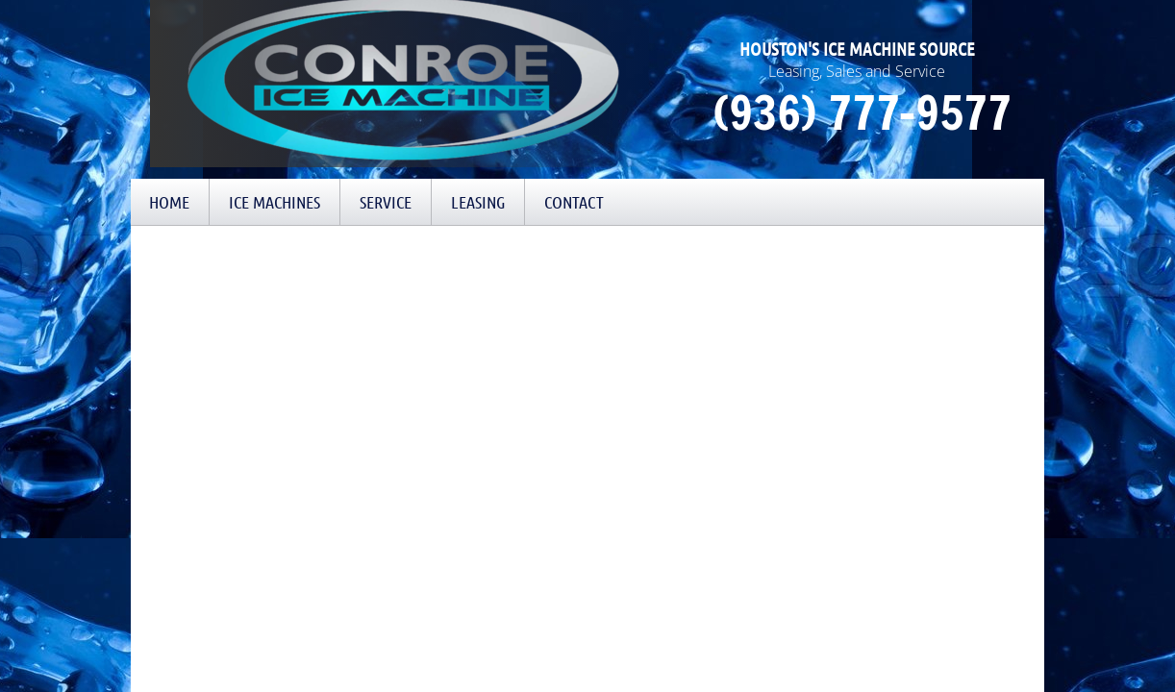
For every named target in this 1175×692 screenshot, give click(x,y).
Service (386, 201)
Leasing (478, 201)
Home (169, 201)
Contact (574, 201)
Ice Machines (274, 201)
